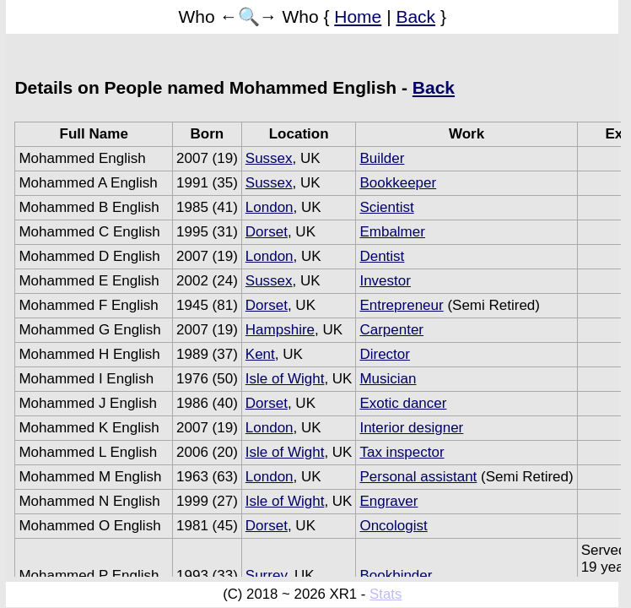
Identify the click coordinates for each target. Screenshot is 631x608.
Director (384, 354)
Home (357, 16)
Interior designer (411, 428)
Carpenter (391, 330)
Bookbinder (395, 575)
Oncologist (393, 526)
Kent (260, 354)
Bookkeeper (397, 183)
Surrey (266, 575)
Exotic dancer (402, 403)
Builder (381, 158)
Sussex (269, 158)
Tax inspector (401, 452)
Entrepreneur (401, 305)
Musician (387, 379)
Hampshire (280, 330)
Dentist (381, 256)
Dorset (266, 232)
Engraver (388, 501)
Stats (385, 594)
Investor (384, 281)
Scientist (386, 207)
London (269, 207)
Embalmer (391, 232)
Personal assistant (418, 477)
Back (415, 16)
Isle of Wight (285, 379)
